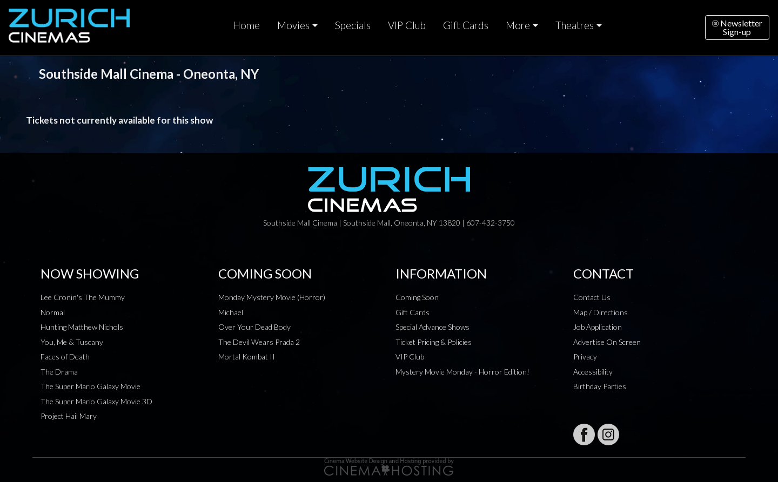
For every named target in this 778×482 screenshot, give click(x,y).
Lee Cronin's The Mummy (83, 297)
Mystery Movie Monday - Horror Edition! (462, 371)
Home (246, 25)
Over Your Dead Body (254, 326)
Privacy (585, 356)
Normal (53, 312)
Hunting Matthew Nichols (82, 326)
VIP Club (407, 25)
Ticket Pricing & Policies (433, 342)
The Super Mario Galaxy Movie (90, 386)
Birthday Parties (599, 386)
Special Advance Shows (432, 326)
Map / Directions (600, 312)
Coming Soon (417, 297)
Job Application (597, 326)
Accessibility (593, 371)
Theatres (574, 25)
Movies (293, 25)
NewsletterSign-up (737, 27)
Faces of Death (65, 356)
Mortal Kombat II (246, 356)
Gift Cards (465, 25)
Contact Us (592, 297)
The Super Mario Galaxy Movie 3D (96, 401)
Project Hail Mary (69, 415)
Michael (230, 312)
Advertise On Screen (607, 342)
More (518, 25)
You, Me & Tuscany (72, 342)
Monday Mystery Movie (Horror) (271, 297)
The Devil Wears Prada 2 (259, 342)
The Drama (59, 371)
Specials (353, 25)
